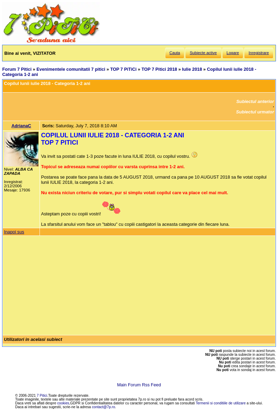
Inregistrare (259, 53)
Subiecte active (203, 53)
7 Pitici (42, 395)
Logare (233, 53)
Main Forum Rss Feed (139, 384)
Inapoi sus (14, 231)
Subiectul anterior (255, 101)
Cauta (175, 53)
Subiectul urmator (255, 111)
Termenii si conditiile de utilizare (221, 403)
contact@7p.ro (103, 407)
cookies (63, 403)
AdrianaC (21, 125)
